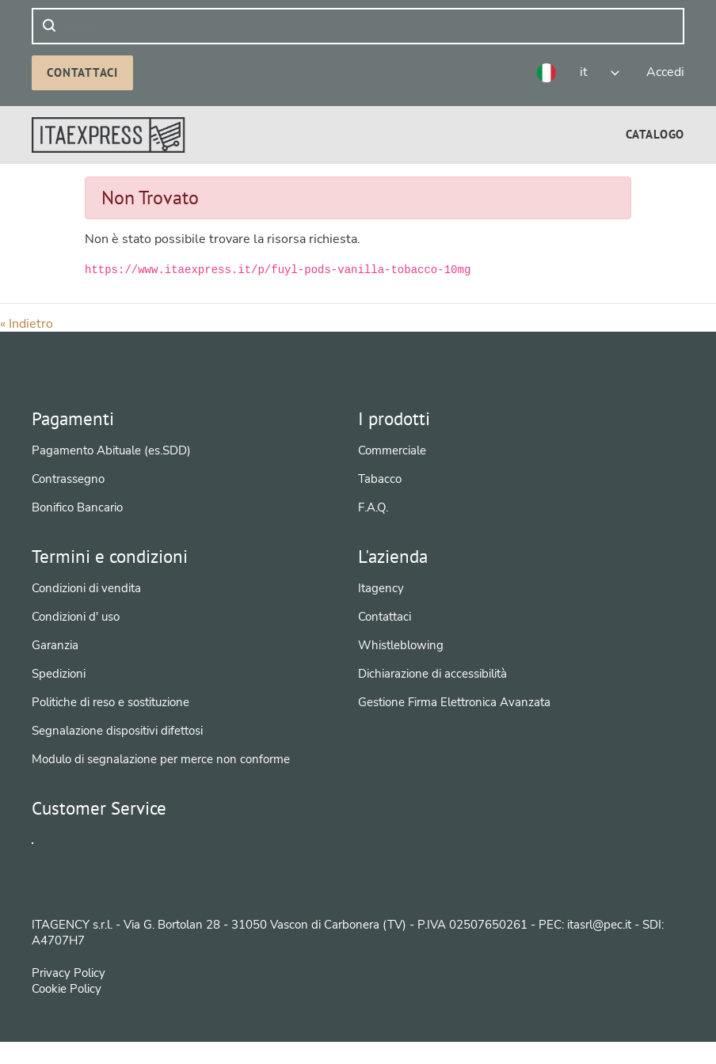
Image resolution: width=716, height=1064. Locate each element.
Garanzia (55, 645)
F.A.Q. (373, 507)
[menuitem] (655, 134)
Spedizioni (59, 674)
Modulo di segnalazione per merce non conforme (161, 759)
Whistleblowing (401, 645)
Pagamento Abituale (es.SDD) (111, 450)
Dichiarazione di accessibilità (432, 674)
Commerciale (392, 450)
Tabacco (380, 479)
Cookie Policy (66, 1012)
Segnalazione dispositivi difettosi (117, 731)
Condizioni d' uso (76, 617)
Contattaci (82, 72)
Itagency (381, 588)
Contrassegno (68, 479)
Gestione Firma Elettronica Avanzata (454, 702)
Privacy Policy (68, 996)
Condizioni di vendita (86, 588)
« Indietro (26, 323)
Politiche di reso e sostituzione (110, 702)
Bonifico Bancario (77, 507)
